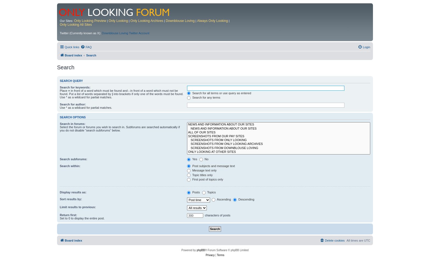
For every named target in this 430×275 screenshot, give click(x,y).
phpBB (201, 250)
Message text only (202, 170)
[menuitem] (86, 47)
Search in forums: (73, 123)
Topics (209, 192)
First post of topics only (205, 179)
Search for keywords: (75, 87)
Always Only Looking (212, 21)
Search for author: (73, 104)
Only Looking (118, 21)
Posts (193, 192)
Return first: (68, 215)
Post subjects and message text (211, 166)
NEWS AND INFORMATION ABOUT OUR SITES (279, 125)
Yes (192, 159)
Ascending (221, 199)
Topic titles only (200, 175)
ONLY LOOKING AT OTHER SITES (279, 152)
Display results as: (73, 192)
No (203, 159)
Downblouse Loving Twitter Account (125, 33)
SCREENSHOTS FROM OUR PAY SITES (279, 136)
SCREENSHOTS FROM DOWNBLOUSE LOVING (279, 148)
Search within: (70, 166)
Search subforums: (73, 159)
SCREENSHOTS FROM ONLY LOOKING (279, 140)
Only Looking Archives (147, 21)
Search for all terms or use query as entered (219, 93)
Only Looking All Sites (76, 25)
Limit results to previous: (78, 207)
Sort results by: (71, 199)
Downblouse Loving (180, 21)
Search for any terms (203, 97)
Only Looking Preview (90, 21)
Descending (243, 199)
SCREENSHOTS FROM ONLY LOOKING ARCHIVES (279, 144)
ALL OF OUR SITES (279, 132)
